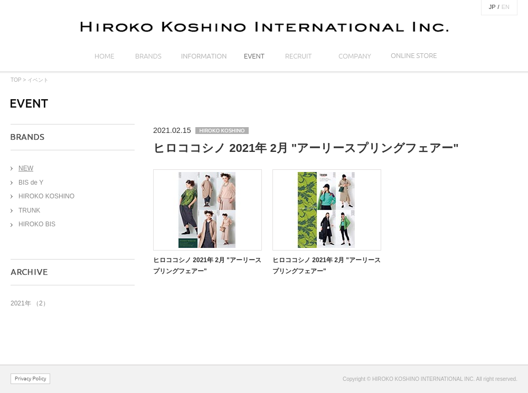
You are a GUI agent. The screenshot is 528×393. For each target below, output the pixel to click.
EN (506, 7)
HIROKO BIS (36, 224)
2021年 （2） (30, 303)
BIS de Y (30, 182)
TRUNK (29, 210)
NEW (25, 168)
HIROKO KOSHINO (46, 196)
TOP (16, 80)
